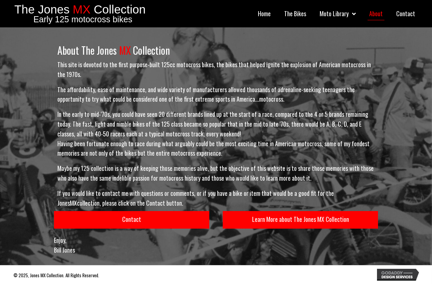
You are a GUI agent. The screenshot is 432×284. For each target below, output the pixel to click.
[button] (131, 220)
